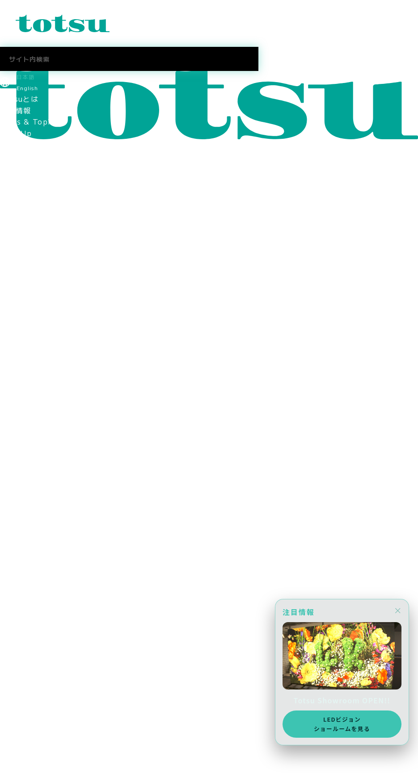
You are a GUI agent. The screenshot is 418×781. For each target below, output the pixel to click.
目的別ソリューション (38, 167)
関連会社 (15, 338)
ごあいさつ (19, 270)
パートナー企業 (27, 350)
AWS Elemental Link (40, 578)
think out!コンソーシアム (48, 361)
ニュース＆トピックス (38, 752)
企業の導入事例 (27, 213)
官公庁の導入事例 (31, 224)
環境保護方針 (23, 395)
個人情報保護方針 (31, 384)
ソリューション (27, 144)
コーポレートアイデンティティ (54, 315)
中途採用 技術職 (31, 509)
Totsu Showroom (33, 247)
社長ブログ (19, 555)
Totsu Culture (27, 566)
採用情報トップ (27, 475)
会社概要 (15, 292)
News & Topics (29, 121)
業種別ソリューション (38, 155)
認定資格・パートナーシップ (50, 327)
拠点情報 (15, 304)
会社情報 (15, 258)
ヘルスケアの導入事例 (38, 235)
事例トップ (19, 190)
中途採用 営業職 (31, 498)
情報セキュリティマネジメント (54, 372)
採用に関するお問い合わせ (46, 533)
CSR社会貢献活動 (31, 418)
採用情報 (15, 429)
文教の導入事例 (27, 201)
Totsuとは (19, 98)
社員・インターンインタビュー (54, 521)
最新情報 (15, 110)
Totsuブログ (23, 544)
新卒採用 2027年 (33, 661)
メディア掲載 (23, 452)
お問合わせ (19, 740)
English (27, 87)
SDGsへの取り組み (34, 407)
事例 (8, 178)
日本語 (25, 76)
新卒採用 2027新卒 (37, 487)
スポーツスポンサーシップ (46, 441)
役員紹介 (15, 281)
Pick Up (16, 133)
